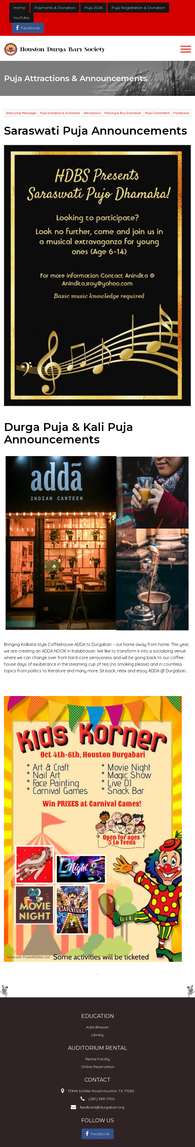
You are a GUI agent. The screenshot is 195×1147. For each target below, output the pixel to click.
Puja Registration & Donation (138, 7)
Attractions (92, 113)
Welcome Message (21, 113)
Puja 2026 (93, 7)
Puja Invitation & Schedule (60, 113)
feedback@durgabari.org (102, 1107)
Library (97, 1034)
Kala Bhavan (97, 1027)
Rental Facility (97, 1059)
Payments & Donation (54, 7)
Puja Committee (157, 113)
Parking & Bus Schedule (122, 113)
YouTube (21, 17)
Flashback (181, 113)
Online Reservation (97, 1066)
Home (19, 7)
